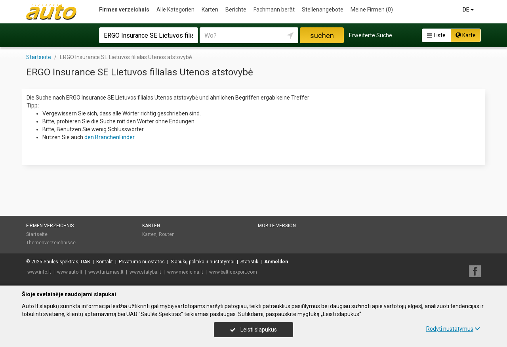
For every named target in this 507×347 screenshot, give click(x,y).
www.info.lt (39, 272)
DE (469, 9)
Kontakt (104, 262)
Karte (466, 35)
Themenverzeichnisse (51, 242)
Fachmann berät (274, 9)
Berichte (235, 9)
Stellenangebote (322, 9)
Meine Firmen (372, 9)
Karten (210, 9)
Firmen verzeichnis (124, 9)
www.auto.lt (69, 272)
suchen (322, 35)
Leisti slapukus (253, 329)
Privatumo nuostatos (142, 262)
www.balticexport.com (233, 272)
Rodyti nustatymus (453, 329)
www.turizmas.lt (106, 272)
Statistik (249, 262)
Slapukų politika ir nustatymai (202, 262)
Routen (167, 234)
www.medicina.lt (185, 272)
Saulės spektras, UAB (67, 262)
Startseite (37, 234)
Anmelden (276, 262)
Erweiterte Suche (370, 35)
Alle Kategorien (175, 9)
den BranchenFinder (109, 137)
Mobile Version (277, 225)
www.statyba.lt (145, 272)
